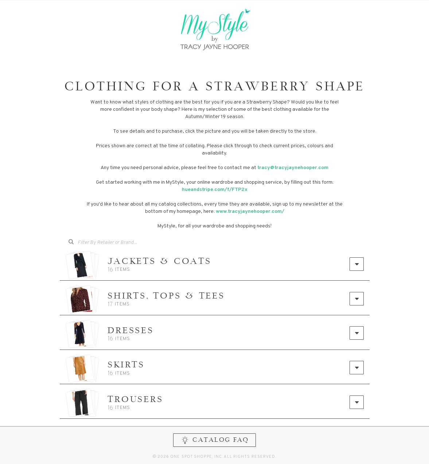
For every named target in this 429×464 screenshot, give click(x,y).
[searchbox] (117, 242)
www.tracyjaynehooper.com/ (250, 211)
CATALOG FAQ (214, 440)
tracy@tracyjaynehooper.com (292, 168)
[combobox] (112, 242)
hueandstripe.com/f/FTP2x (214, 190)
